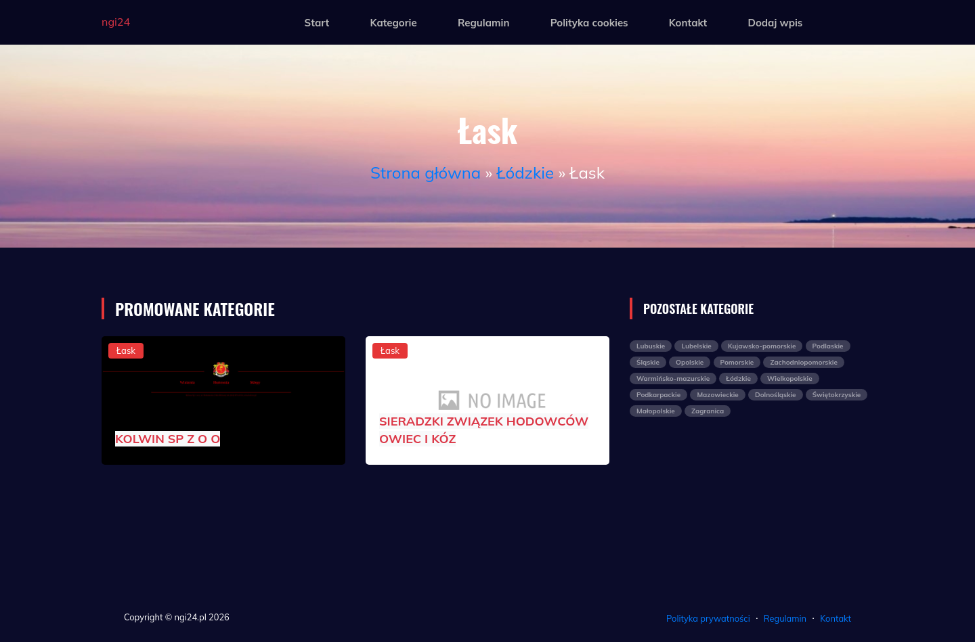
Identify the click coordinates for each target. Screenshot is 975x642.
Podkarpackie (658, 394)
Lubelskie (696, 346)
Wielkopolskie (789, 378)
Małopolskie (655, 411)
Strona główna (425, 172)
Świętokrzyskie (836, 394)
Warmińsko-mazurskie (673, 378)
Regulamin (484, 22)
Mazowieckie (717, 394)
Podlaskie (828, 346)
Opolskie (689, 362)
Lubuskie (650, 346)
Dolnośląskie (775, 394)
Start (317, 22)
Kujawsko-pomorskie (762, 346)
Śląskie (647, 362)
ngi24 (116, 21)
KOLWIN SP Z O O (167, 438)
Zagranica (707, 411)
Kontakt (688, 22)
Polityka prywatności (708, 618)
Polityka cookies (589, 22)
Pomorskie (737, 362)
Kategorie (393, 22)
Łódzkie (525, 172)
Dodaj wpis (775, 22)
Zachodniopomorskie (803, 362)
